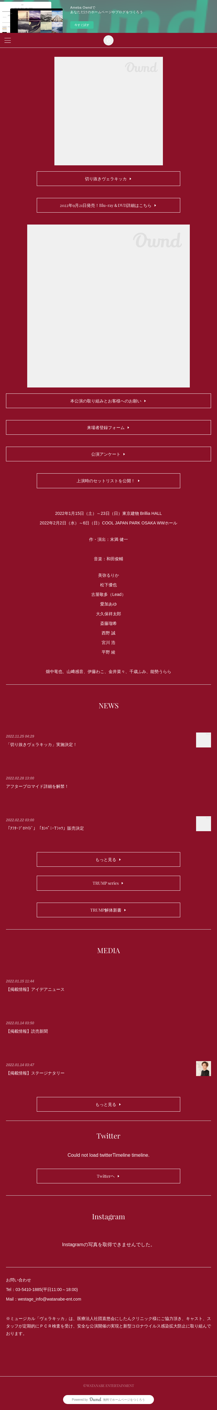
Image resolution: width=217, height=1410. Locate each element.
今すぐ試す (81, 25)
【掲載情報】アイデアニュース (35, 989)
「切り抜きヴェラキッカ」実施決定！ (41, 744)
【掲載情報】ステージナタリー (35, 1073)
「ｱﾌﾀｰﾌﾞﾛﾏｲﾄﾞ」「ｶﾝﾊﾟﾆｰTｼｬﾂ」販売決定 (45, 828)
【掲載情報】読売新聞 (27, 1031)
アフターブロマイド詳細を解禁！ (37, 786)
